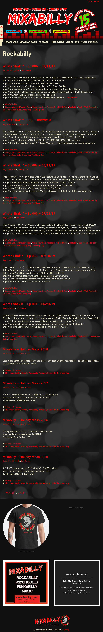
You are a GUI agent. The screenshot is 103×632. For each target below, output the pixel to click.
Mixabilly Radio (28, 42)
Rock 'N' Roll (83, 107)
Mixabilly (15, 107)
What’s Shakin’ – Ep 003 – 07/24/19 (29, 213)
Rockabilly (93, 107)
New (39, 107)
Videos (69, 42)
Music (34, 107)
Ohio (44, 107)
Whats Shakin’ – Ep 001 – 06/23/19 (29, 304)
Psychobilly (58, 107)
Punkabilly (73, 107)
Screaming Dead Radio (12, 110)
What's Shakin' (11, 104)
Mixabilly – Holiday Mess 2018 (25, 349)
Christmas (9, 373)
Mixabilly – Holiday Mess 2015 (25, 457)
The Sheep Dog (38, 110)
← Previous (8, 493)
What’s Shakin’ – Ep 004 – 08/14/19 (29, 165)
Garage (8, 107)
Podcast (45, 42)
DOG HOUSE (81, 42)
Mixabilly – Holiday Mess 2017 (25, 383)
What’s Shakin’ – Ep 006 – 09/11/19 (29, 66)
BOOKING (93, 42)
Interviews (58, 42)
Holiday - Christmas (13, 370)
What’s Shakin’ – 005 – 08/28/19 (27, 120)
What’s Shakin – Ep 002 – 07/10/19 (29, 256)
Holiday (17, 373)
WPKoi (66, 630)
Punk (66, 107)
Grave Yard (11, 42)
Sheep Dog (26, 110)
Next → (23, 493)
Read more (72, 97)
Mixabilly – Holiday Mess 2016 (25, 420)
